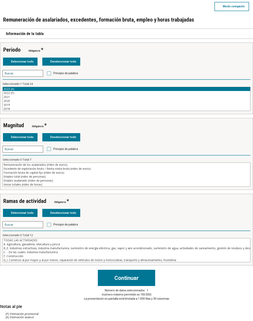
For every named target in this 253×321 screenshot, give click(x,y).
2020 (126, 101)
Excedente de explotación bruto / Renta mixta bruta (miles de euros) (126, 169)
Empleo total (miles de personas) (126, 177)
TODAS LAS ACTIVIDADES (126, 240)
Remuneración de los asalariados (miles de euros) (126, 165)
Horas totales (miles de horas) (126, 185)
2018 (126, 109)
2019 (126, 105)
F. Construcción (126, 256)
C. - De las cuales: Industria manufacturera (126, 252)
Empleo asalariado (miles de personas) (126, 181)
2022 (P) (126, 93)
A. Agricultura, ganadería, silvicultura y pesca (126, 244)
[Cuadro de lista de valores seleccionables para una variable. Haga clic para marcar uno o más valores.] (126, 99)
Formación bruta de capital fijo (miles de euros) (126, 173)
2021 (126, 97)
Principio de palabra (65, 73)
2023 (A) (126, 89)
